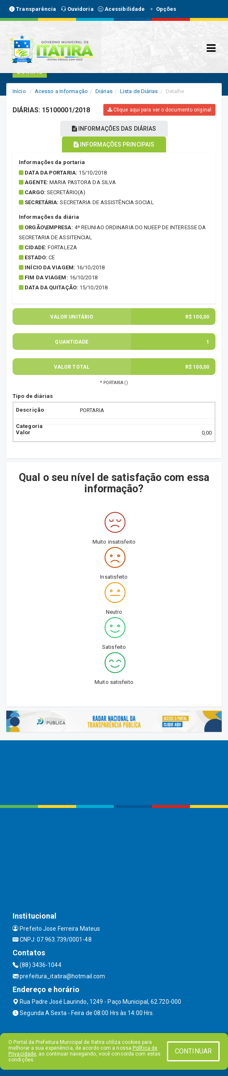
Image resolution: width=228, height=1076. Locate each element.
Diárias (104, 91)
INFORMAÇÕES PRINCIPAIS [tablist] (114, 144)
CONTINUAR (193, 1051)
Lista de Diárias (139, 91)
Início (19, 91)
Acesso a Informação (61, 91)
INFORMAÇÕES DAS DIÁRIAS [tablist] (114, 128)
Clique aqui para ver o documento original (159, 110)
